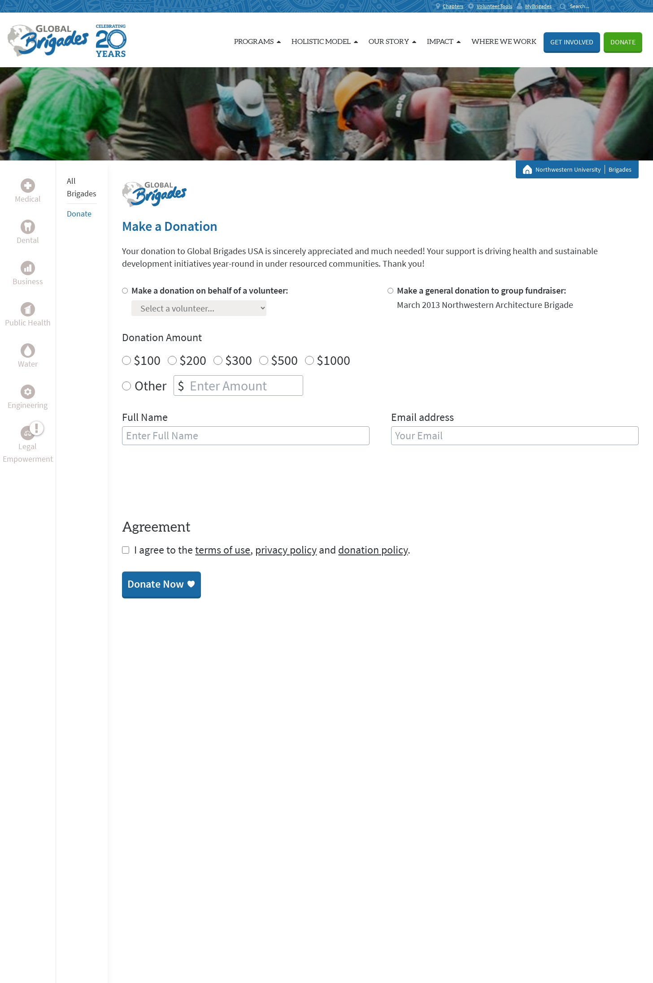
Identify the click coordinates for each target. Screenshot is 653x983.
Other (150, 385)
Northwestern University (568, 169)
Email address (422, 417)
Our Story (392, 41)
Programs (257, 41)
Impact (444, 41)
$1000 (333, 359)
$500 (284, 359)
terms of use (222, 550)
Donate (623, 41)
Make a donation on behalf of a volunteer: (209, 290)
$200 (192, 359)
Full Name (145, 417)
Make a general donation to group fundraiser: (481, 290)
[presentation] (190, 484)
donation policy (373, 550)
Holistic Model (325, 41)
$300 (238, 359)
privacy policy (286, 550)
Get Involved (571, 41)
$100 (147, 359)
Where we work (503, 41)
